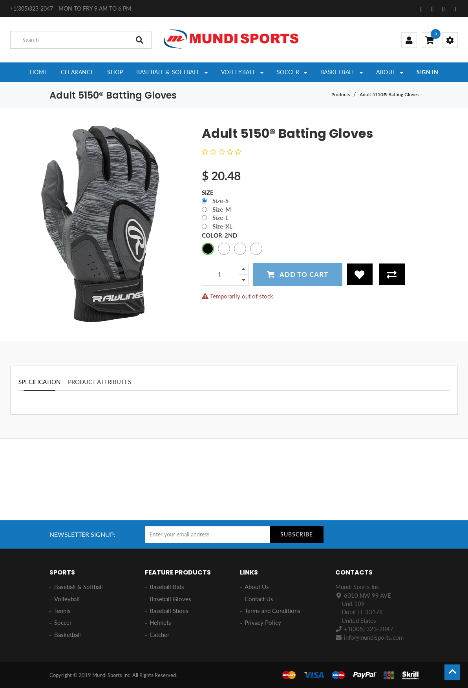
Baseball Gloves (170, 598)
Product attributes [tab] (99, 381)
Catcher (159, 634)
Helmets (160, 622)
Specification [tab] (39, 381)
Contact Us (259, 598)
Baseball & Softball (78, 586)
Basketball (67, 634)
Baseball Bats (167, 586)
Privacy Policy (263, 622)
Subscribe (296, 534)
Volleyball (67, 598)
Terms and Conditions (272, 610)
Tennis (62, 610)
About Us (257, 586)
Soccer (62, 622)
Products (340, 94)
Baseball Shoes (169, 610)
